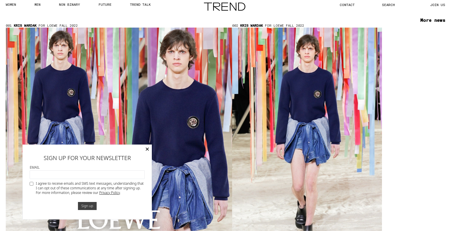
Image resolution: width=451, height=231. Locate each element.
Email (34, 167)
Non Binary (69, 4)
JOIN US (437, 5)
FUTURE (105, 4)
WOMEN (11, 4)
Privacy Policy (109, 192)
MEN (38, 4)
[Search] (395, 4)
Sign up (87, 205)
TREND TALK (140, 4)
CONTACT (347, 5)
